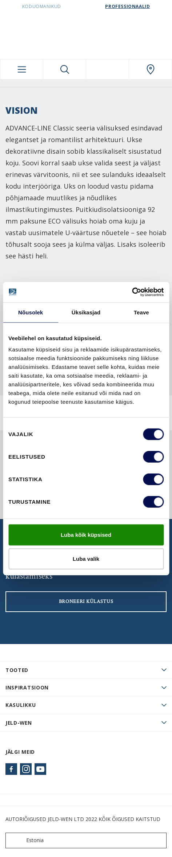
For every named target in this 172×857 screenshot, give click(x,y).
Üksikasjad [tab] (86, 312)
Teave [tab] (141, 312)
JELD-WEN (18, 722)
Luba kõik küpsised (86, 535)
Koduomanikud (41, 6)
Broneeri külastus (86, 601)
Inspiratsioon (27, 687)
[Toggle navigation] (21, 69)
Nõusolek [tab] (30, 312)
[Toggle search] (64, 69)
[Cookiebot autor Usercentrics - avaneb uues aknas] (132, 292)
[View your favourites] (107, 69)
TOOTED (16, 670)
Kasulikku (20, 704)
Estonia (26, 840)
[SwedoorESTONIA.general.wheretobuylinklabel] (150, 69)
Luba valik (86, 558)
